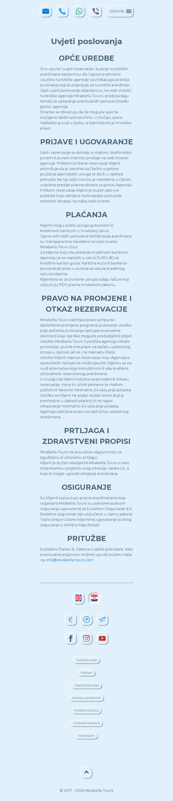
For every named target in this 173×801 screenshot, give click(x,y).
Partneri (86, 673)
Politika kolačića (86, 710)
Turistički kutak (86, 660)
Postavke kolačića (86, 723)
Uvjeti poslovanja (86, 685)
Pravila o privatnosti (86, 698)
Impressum (86, 736)
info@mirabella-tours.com (69, 560)
